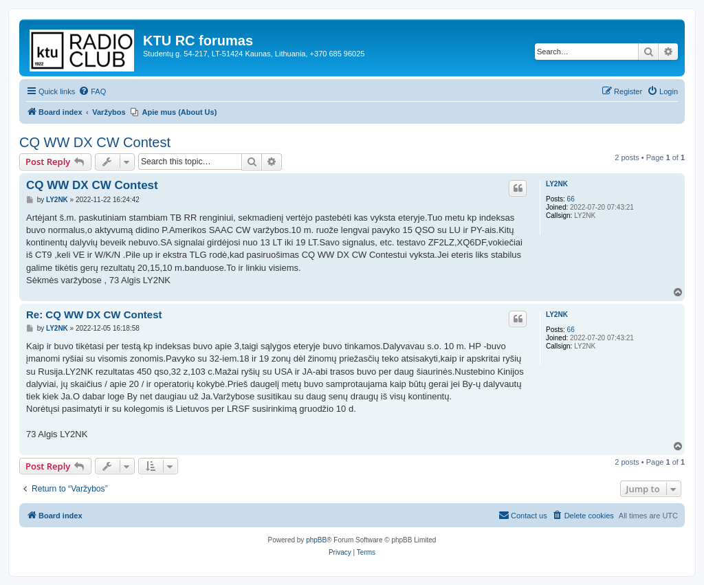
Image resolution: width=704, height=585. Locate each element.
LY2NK (557, 184)
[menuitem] (92, 91)
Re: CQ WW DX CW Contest (94, 314)
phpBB (316, 540)
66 (571, 199)
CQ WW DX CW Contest (94, 142)
